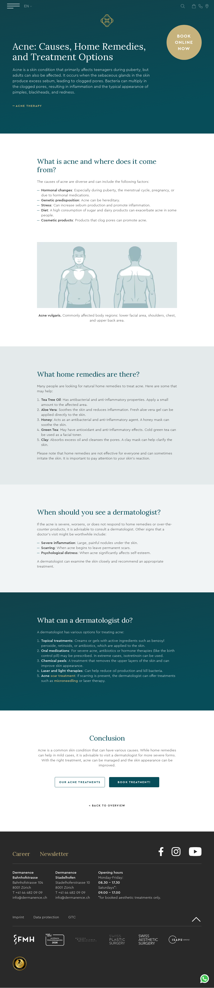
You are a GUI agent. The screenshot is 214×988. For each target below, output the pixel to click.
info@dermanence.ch (30, 897)
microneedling (66, 680)
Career (22, 854)
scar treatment (63, 675)
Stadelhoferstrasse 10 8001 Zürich (72, 885)
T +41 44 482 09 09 (27, 892)
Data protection (46, 917)
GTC (72, 917)
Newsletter (54, 854)
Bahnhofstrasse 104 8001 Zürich (28, 885)
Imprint (19, 917)
